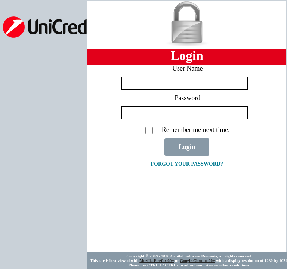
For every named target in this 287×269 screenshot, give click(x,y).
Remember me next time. (196, 129)
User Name (187, 68)
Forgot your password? (187, 164)
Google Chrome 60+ (197, 260)
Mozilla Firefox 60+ (156, 260)
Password (187, 98)
